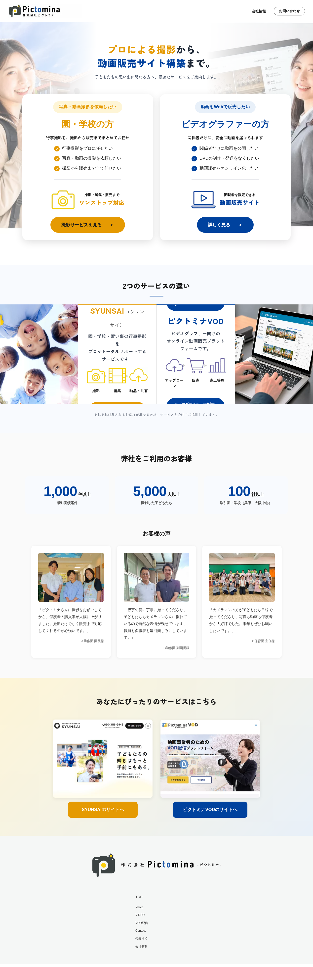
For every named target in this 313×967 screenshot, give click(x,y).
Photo (139, 907)
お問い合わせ (288, 11)
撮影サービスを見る (81, 224)
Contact (140, 930)
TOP (139, 897)
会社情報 (258, 11)
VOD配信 (141, 923)
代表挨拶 (141, 938)
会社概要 (141, 946)
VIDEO (140, 915)
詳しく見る (219, 224)
